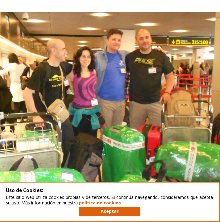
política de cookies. (100, 203)
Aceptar (109, 211)
